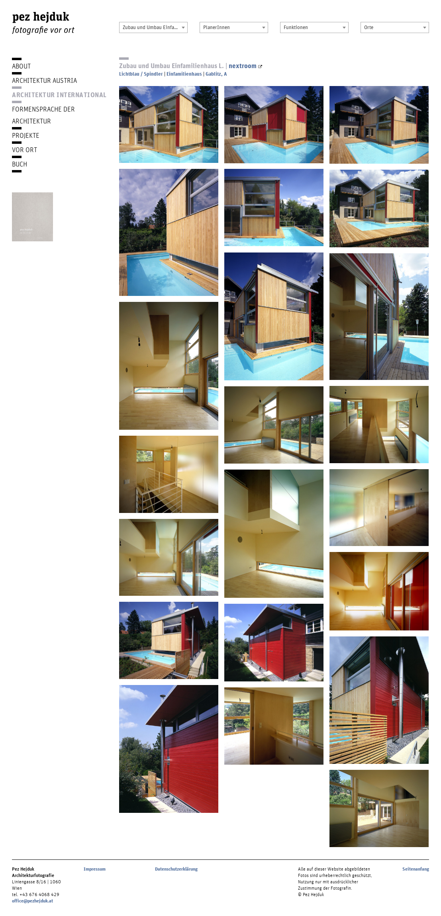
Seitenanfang (415, 869)
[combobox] (153, 27)
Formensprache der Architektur (43, 115)
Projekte (25, 135)
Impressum (95, 869)
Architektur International (59, 94)
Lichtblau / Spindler (141, 73)
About (21, 66)
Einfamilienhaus (184, 73)
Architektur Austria (44, 80)
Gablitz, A (216, 73)
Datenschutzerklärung (176, 869)
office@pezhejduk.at (32, 901)
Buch (19, 164)
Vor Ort (24, 149)
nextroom (245, 65)
